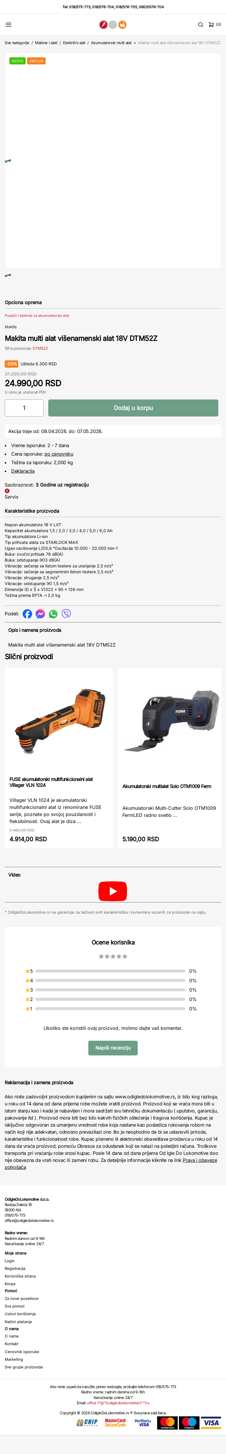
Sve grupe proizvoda (24, 1385)
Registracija (15, 1287)
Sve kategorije (17, 42)
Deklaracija (23, 490)
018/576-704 (103, 7)
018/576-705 (126, 7)
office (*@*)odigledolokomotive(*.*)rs (118, 1421)
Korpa (10, 1302)
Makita (10, 345)
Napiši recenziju (113, 1067)
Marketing (14, 1378)
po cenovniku (58, 473)
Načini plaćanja (18, 1340)
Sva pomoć (15, 1325)
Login (10, 1279)
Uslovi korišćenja (20, 1332)
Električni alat (74, 42)
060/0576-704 (151, 7)
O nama (12, 1355)
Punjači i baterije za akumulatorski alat (37, 334)
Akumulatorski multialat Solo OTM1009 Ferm (166, 805)
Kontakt (11, 1362)
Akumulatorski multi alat (111, 42)
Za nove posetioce (22, 1317)
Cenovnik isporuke (22, 1370)
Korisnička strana (20, 1295)
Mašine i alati (46, 42)
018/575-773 (79, 7)
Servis (11, 516)
